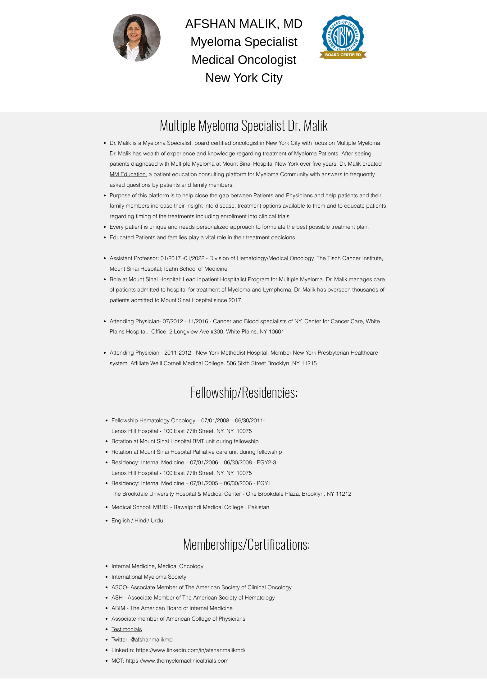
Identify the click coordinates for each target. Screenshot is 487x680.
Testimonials (127, 629)
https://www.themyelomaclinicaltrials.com (177, 660)
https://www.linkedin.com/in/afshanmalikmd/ (190, 650)
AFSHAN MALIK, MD (244, 23)
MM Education (128, 174)
